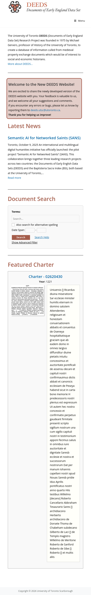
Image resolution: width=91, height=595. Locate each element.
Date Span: (18, 230)
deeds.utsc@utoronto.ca (45, 110)
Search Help (42, 237)
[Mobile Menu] (79, 20)
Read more (14, 178)
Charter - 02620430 (45, 276)
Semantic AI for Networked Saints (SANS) (44, 137)
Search (20, 237)
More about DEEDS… (20, 64)
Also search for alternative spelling (37, 224)
